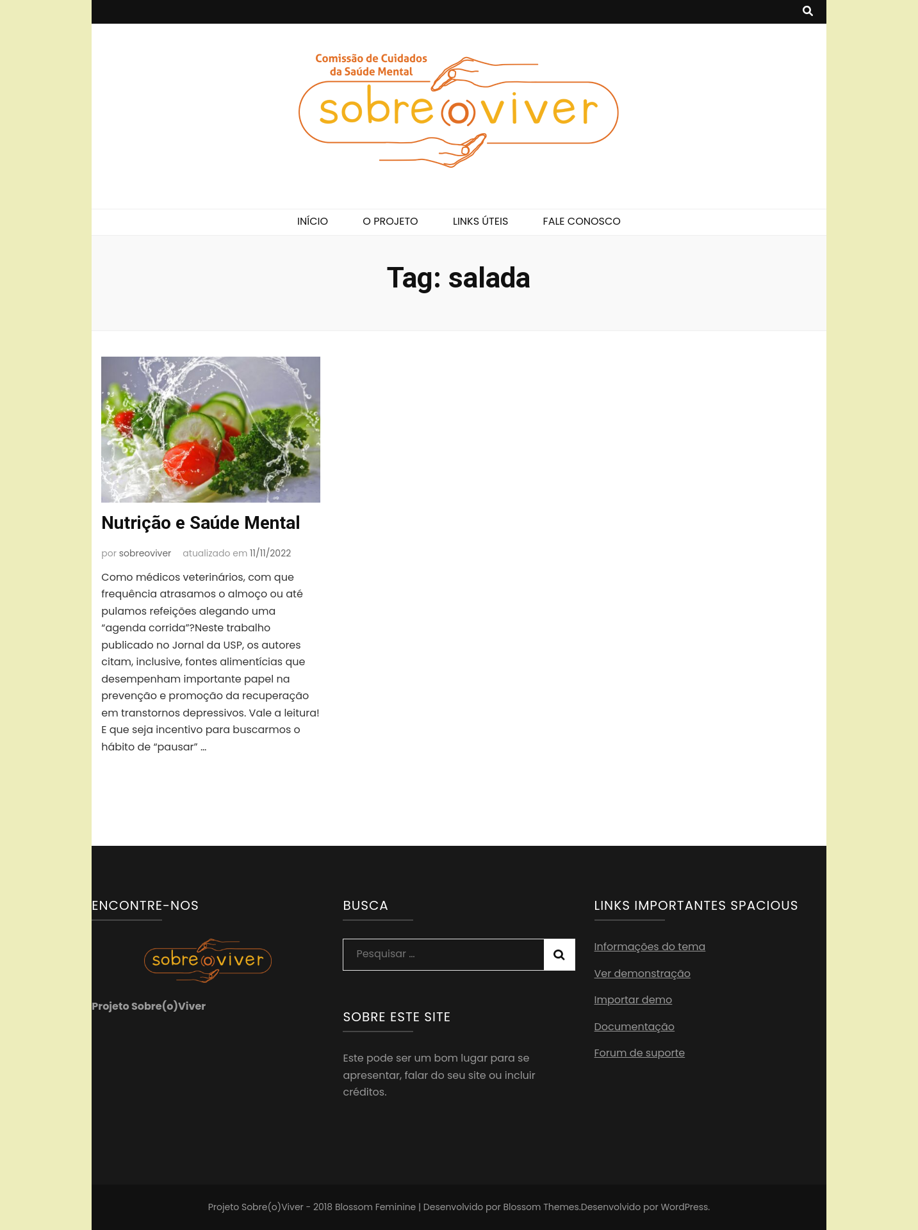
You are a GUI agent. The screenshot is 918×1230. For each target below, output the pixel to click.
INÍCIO (312, 221)
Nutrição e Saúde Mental (200, 522)
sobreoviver (145, 553)
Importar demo (633, 999)
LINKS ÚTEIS (480, 221)
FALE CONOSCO (582, 221)
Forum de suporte (639, 1053)
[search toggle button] (808, 11)
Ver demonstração (642, 973)
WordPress (684, 1207)
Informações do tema (650, 946)
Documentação (634, 1026)
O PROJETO (390, 221)
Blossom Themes (540, 1207)
